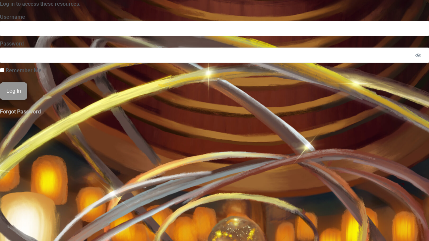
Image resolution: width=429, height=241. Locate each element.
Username (12, 17)
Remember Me (21, 70)
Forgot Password (20, 111)
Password (12, 44)
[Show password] (418, 55)
